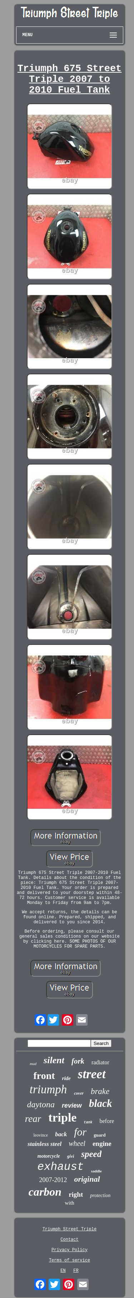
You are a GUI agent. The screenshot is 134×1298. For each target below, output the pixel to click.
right (76, 1194)
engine (102, 1143)
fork (77, 1061)
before (106, 1121)
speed (91, 1154)
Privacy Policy (69, 1250)
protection (100, 1195)
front (44, 1075)
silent (54, 1060)
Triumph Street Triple (69, 1229)
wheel (77, 1143)
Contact (69, 1239)
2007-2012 (53, 1179)
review (72, 1105)
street (92, 1074)
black (100, 1103)
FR (75, 1270)
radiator (100, 1062)
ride (66, 1078)
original (87, 1179)
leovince (41, 1135)
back (61, 1134)
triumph (48, 1089)
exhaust (60, 1167)
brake (100, 1091)
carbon (45, 1191)
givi (70, 1156)
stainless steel (44, 1144)
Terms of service (69, 1260)
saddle (96, 1171)
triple (62, 1117)
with (69, 1203)
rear (33, 1118)
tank (88, 1122)
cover (79, 1093)
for (80, 1132)
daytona (41, 1104)
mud (33, 1063)
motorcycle (49, 1156)
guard (99, 1135)
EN (62, 1270)
